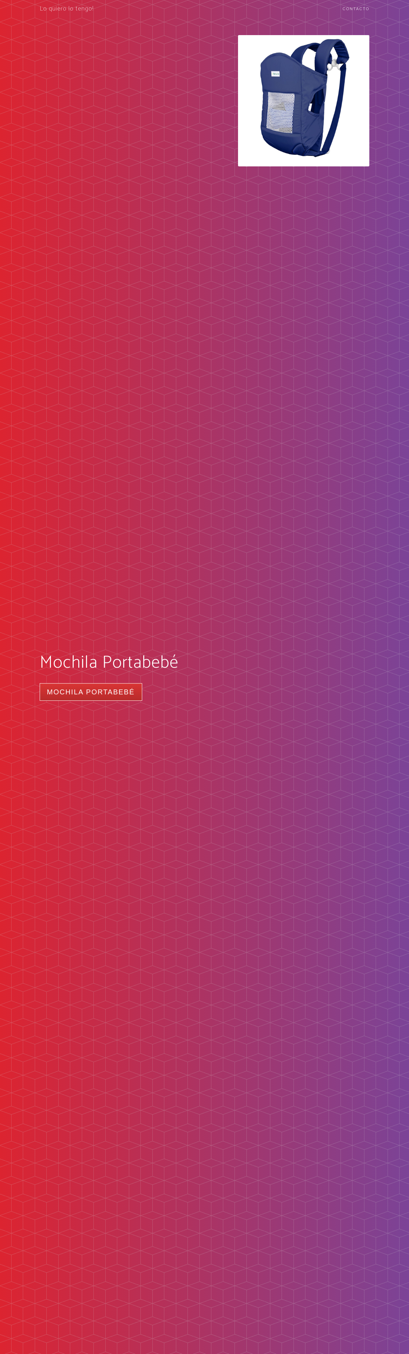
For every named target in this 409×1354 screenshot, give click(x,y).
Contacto (356, 9)
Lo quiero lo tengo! (66, 9)
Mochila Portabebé (91, 692)
